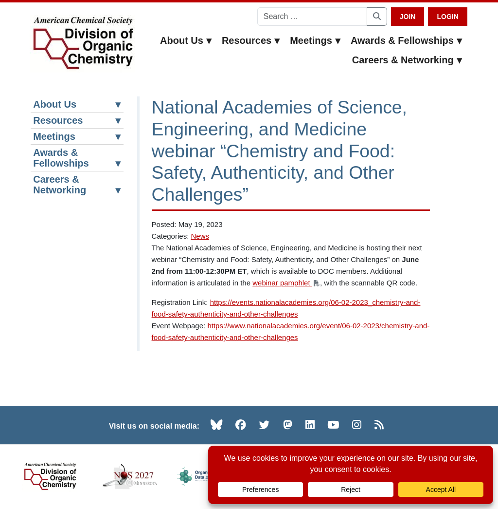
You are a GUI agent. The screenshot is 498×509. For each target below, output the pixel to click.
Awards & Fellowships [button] (406, 40)
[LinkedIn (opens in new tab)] (310, 424)
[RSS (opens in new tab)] (379, 424)
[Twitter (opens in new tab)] (264, 424)
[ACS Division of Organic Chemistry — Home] (82, 44)
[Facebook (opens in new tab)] (241, 424)
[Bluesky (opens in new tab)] (216, 424)
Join (408, 16)
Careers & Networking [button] (407, 60)
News (200, 236)
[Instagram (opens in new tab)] (357, 424)
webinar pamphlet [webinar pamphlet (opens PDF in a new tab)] (286, 283)
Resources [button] (251, 40)
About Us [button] (186, 40)
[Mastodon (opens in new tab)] (288, 424)
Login (447, 16)
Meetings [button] (315, 40)
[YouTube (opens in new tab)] (333, 424)
